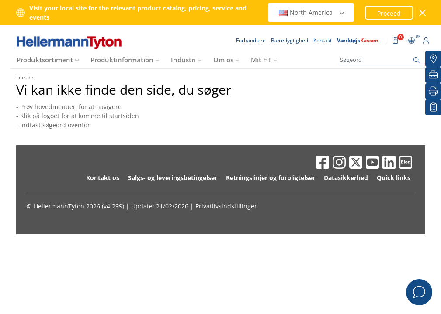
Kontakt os (102, 178)
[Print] (433, 91)
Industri (183, 59)
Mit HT (261, 59)
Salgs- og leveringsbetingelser (172, 178)
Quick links (393, 178)
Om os (223, 59)
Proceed (389, 13)
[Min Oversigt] (433, 107)
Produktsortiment (45, 59)
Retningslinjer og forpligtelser (270, 178)
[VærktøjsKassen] (433, 75)
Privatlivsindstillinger (226, 206)
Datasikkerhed (346, 178)
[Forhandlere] (433, 59)
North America (312, 12)
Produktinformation (121, 59)
